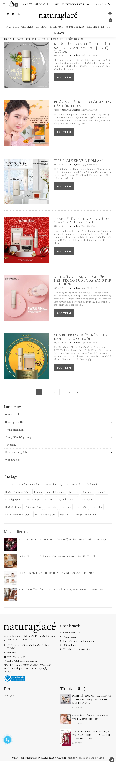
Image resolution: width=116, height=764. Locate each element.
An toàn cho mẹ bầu (29, 484)
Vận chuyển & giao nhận (76, 648)
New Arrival (12, 414)
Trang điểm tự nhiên (85, 514)
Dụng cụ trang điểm (16, 452)
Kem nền (87, 491)
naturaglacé (87, 499)
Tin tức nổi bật (73, 688)
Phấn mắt (51, 506)
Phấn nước (81, 506)
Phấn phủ (97, 506)
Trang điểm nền (14, 429)
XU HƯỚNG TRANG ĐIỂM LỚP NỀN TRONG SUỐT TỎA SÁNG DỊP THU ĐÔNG (82, 280)
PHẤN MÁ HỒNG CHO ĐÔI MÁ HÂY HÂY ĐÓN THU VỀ (83, 104)
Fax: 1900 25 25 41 (16, 656)
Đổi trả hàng (70, 644)
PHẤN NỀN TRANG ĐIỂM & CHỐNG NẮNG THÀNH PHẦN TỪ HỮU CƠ (57, 556)
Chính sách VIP (71, 632)
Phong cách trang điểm (17, 514)
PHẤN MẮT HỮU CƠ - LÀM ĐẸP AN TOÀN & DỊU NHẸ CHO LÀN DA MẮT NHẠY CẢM (91, 699)
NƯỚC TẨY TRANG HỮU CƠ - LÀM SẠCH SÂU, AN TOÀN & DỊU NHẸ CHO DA (82, 47)
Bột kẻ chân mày (54, 484)
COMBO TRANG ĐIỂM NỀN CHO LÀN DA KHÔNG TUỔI (80, 337)
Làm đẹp (101, 491)
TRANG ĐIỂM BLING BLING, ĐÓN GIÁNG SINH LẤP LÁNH (82, 220)
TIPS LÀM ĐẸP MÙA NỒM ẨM (78, 160)
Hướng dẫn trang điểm (17, 491)
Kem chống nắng (55, 491)
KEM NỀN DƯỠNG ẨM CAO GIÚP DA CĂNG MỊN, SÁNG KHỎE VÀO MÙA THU (61, 589)
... (62, 392)
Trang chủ (12, 26)
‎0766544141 (12, 652)
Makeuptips (33, 499)
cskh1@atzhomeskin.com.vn (22, 660)
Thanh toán (69, 636)
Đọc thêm (64, 77)
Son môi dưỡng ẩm (45, 514)
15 (70, 392)
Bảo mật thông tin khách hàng (79, 640)
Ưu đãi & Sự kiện (75, 26)
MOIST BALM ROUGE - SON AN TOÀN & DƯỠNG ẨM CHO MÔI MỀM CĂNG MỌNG (63, 539)
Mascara (48, 499)
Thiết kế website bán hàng (80, 757)
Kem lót (73, 491)
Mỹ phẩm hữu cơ (67, 499)
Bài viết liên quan (18, 531)
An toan (9, 484)
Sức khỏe (65, 514)
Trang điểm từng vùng (18, 437)
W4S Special (12, 459)
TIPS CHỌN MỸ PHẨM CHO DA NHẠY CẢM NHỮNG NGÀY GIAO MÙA (56, 572)
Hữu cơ (38, 491)
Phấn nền (66, 506)
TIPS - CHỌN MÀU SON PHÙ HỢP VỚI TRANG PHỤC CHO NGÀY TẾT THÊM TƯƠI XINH (91, 735)
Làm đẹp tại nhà (14, 499)
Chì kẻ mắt (92, 484)
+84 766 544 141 (42, 3)
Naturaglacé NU (14, 422)
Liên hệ (105, 26)
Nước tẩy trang (13, 506)
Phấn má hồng (33, 506)
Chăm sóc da (74, 484)
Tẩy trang (10, 444)
